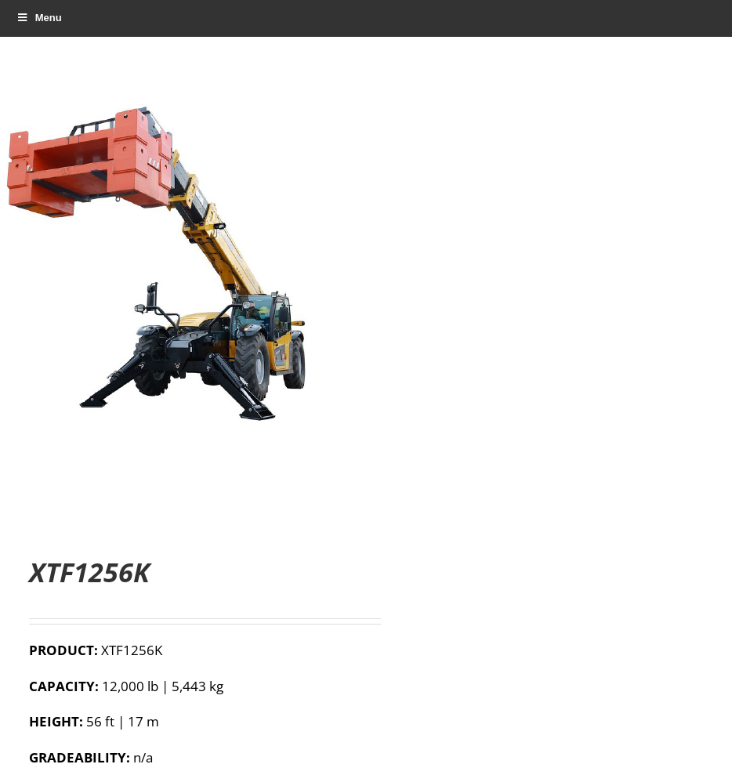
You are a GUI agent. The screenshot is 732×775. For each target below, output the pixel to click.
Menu (39, 18)
